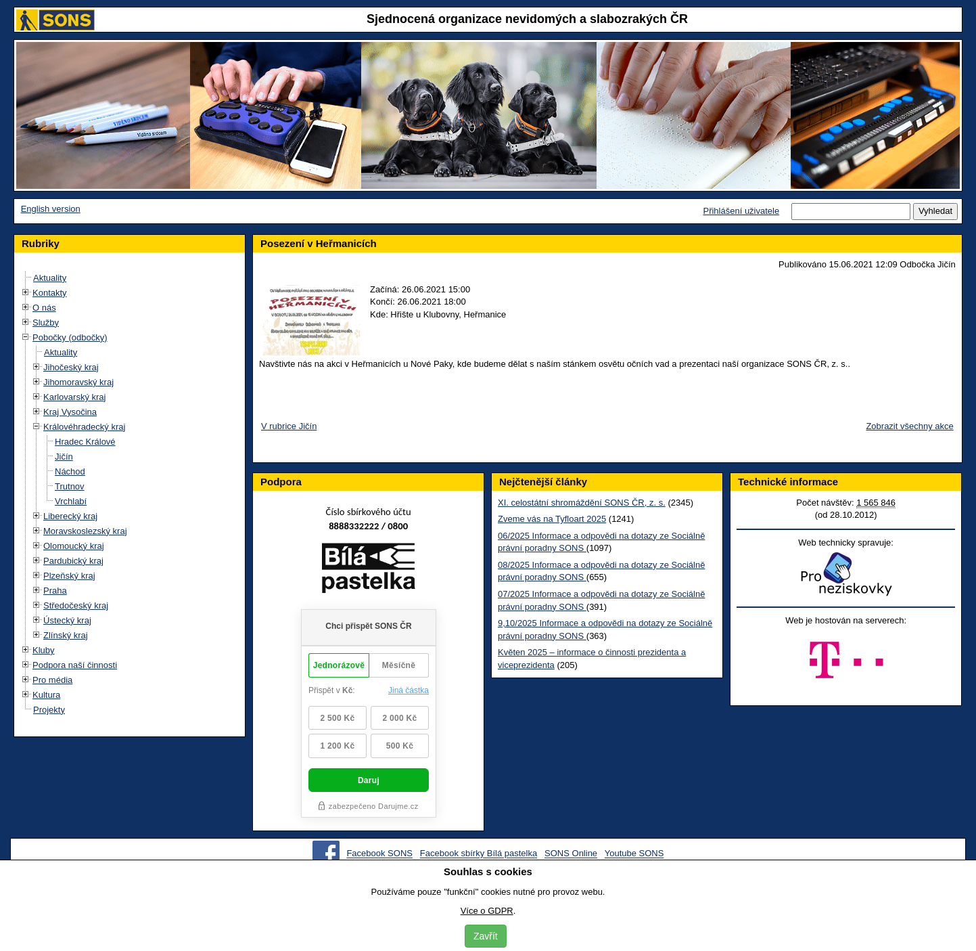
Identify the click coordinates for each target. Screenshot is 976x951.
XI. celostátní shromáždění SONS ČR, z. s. (582, 502)
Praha (55, 590)
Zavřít (485, 936)
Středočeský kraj (75, 605)
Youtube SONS (634, 854)
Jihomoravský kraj (78, 382)
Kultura (46, 695)
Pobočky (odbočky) (70, 337)
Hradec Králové (85, 442)
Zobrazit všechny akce (909, 426)
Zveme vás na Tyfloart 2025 (552, 519)
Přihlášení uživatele (741, 211)
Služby (45, 322)
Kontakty (49, 293)
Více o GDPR (487, 911)
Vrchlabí (71, 501)
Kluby (43, 650)
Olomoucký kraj (73, 546)
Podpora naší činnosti (74, 665)
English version (50, 209)
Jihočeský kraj (71, 367)
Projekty (49, 710)
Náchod (70, 471)
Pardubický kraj (73, 561)
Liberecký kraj (70, 516)
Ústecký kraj (67, 620)
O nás (44, 308)
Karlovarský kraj (74, 397)
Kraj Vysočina (70, 412)
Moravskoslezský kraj (85, 531)
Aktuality (49, 278)
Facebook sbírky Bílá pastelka (478, 854)
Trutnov (70, 486)
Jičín (64, 456)
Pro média (52, 680)
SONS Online (570, 854)
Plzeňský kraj (69, 576)
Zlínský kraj (65, 635)
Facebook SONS (379, 854)
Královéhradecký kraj (84, 427)
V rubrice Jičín (289, 426)
